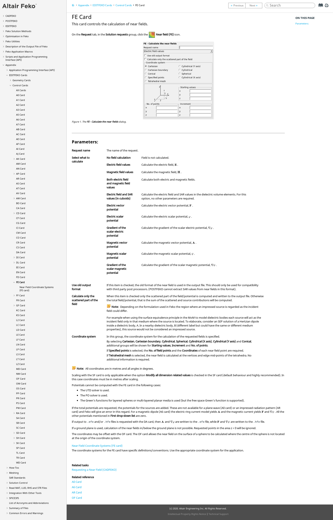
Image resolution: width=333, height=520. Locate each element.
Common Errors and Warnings (26, 513)
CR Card (20, 242)
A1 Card (20, 100)
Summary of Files (18, 508)
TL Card (20, 452)
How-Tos (14, 467)
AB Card (20, 129)
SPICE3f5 (14, 498)
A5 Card (20, 114)
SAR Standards (17, 477)
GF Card (20, 305)
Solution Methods (18, 31)
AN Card (20, 168)
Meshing (14, 472)
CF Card (20, 218)
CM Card (21, 232)
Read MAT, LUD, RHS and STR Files (28, 487)
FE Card (20, 282)
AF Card (20, 144)
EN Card (20, 272)
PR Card (20, 398)
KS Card (20, 315)
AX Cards (21, 90)
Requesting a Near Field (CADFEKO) (94, 470)
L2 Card (20, 320)
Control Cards (20, 85)
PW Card (21, 408)
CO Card (20, 237)
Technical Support (219, 514)
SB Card (20, 422)
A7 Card (20, 124)
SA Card (20, 418)
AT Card (20, 188)
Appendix (11, 64)
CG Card (20, 223)
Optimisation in (17, 36)
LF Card (20, 339)
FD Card (20, 277)
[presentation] (176, 165)
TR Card (20, 457)
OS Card (20, 388)
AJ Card (20, 153)
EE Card (20, 267)
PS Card (20, 403)
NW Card (21, 373)
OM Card (21, 383)
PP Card (20, 393)
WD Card (21, 462)
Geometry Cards (22, 80)
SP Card (20, 447)
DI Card (20, 257)
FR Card (20, 300)
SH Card (20, 437)
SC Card (20, 427)
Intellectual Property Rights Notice (187, 514)
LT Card (20, 359)
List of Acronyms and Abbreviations (29, 502)
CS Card (20, 247)
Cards (18, 75)
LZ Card (20, 364)
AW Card (21, 198)
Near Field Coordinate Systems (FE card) (97, 446)
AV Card (20, 193)
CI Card (20, 227)
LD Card (20, 329)
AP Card (20, 173)
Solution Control (18, 482)
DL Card (20, 262)
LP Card (20, 349)
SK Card (20, 443)
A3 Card (20, 109)
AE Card (20, 139)
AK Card (20, 158)
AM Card (21, 163)
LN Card (20, 344)
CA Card (20, 208)
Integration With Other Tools (25, 493)
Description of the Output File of (27, 46)
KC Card (20, 310)
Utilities (13, 41)
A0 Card (20, 95)
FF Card (20, 295)
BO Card (20, 203)
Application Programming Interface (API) (32, 70)
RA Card (20, 413)
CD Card (20, 213)
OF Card (20, 378)
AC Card (20, 134)
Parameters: (302, 23)
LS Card (20, 354)
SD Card (20, 432)
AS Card (20, 183)
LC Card (20, 324)
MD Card (21, 368)
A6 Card (20, 119)
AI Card (20, 148)
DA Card (20, 252)
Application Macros (19, 51)
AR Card (20, 178)
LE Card (20, 334)
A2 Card (20, 104)
